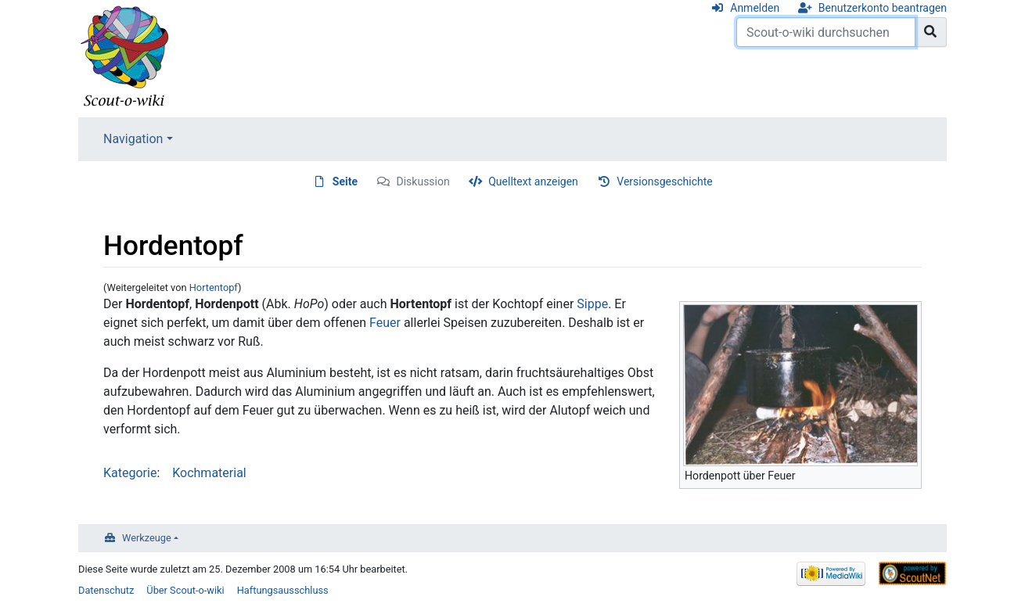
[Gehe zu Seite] (931, 32)
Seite (345, 181)
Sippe (592, 303)
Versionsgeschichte (664, 181)
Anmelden (754, 8)
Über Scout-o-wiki (185, 590)
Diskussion (423, 181)
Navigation (133, 138)
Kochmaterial (209, 472)
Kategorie (129, 472)
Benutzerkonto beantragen (882, 8)
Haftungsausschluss (283, 590)
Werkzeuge (146, 538)
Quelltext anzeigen (533, 181)
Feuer (385, 322)
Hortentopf (213, 287)
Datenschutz (106, 590)
